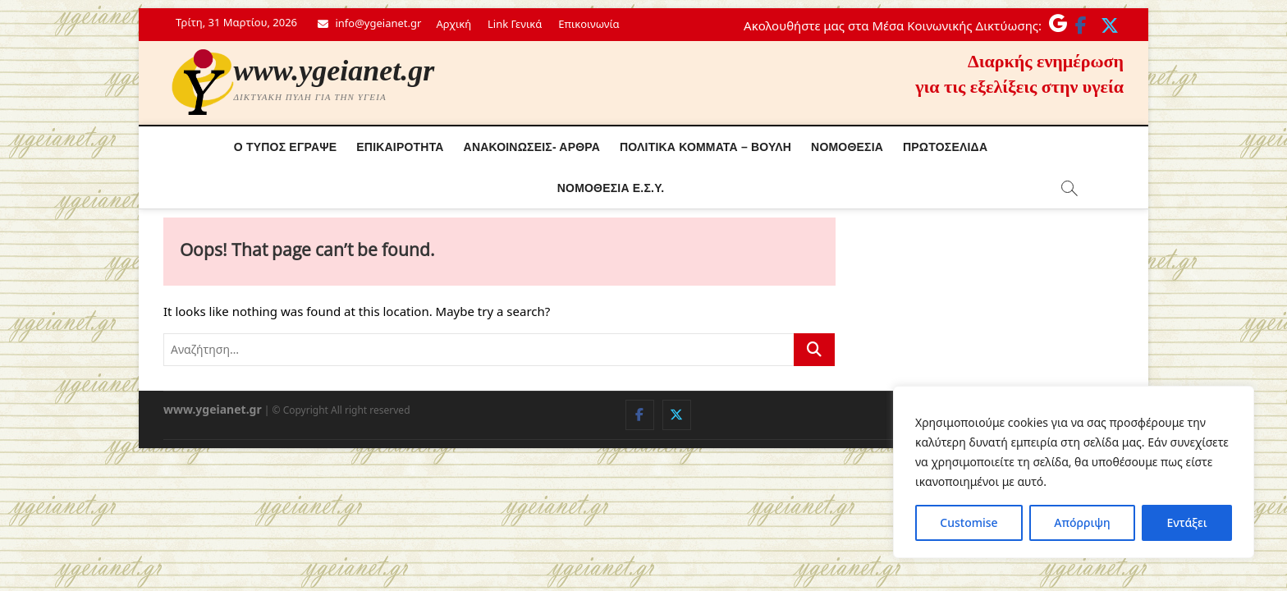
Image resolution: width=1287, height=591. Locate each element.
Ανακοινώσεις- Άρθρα (532, 146)
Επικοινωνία (588, 23)
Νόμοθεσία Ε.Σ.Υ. (610, 188)
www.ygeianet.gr (334, 70)
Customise (968, 522)
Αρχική (453, 23)
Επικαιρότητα (399, 146)
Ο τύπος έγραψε (285, 146)
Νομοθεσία (847, 146)
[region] (1073, 472)
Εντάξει (1186, 522)
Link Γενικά (515, 23)
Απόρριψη (1082, 522)
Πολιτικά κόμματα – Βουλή (705, 146)
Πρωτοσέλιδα (945, 146)
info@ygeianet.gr (369, 23)
